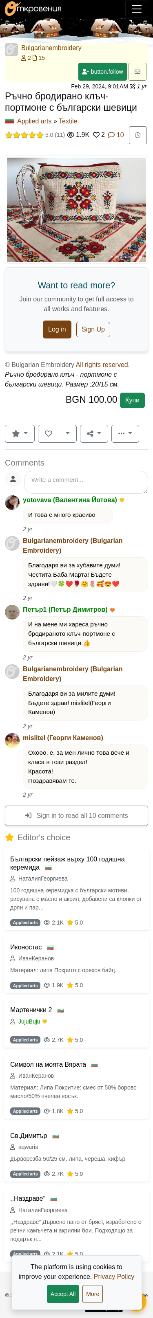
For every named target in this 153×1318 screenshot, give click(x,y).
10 (116, 135)
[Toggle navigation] (136, 9)
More (92, 1294)
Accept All (63, 1294)
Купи (132, 400)
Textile (68, 121)
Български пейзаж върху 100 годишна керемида (67, 863)
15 (39, 58)
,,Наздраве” (28, 1198)
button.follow (102, 71)
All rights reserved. (103, 364)
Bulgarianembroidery (51, 47)
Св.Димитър (29, 1135)
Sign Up (93, 329)
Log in (57, 329)
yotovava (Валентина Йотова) (70, 499)
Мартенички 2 (32, 1009)
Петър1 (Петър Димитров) (65, 609)
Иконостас (27, 947)
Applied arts (34, 121)
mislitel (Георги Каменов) (63, 737)
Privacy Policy (114, 1276)
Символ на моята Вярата (49, 1064)
